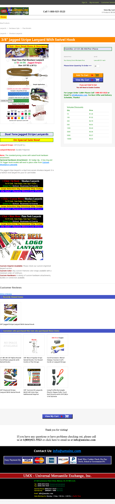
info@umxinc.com (79, 95)
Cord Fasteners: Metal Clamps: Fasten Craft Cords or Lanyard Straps (56, 360)
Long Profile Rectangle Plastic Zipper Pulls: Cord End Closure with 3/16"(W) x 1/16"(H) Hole (57, 393)
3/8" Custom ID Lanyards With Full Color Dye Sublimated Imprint (33, 392)
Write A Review (6, 294)
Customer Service (108, 2)
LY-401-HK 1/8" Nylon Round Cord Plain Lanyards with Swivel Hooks (10, 360)
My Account (94, 2)
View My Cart (109, 10)
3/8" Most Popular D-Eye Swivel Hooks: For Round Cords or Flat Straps (33, 360)
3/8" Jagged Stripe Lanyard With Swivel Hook (17, 324)
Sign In (84, 2)
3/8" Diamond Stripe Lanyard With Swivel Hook (10, 391)
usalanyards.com (14, 11)
